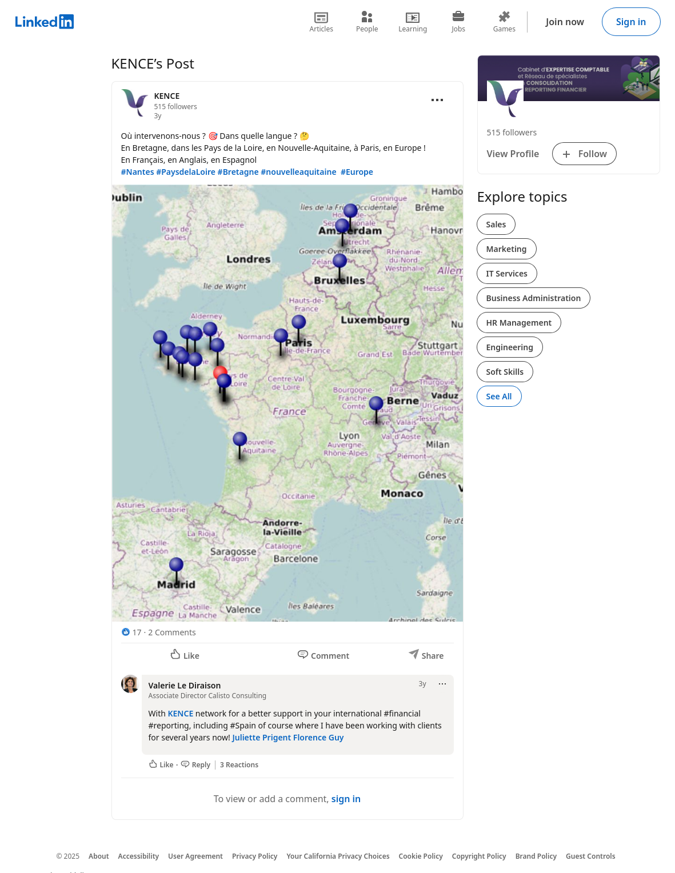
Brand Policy (536, 856)
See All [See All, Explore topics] (499, 396)
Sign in (631, 21)
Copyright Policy (479, 856)
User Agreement (195, 856)
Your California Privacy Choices (337, 856)
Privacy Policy (254, 856)
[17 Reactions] (131, 632)
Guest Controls (591, 856)
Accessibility (138, 856)
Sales (496, 224)
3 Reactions (239, 765)
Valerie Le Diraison (185, 685)
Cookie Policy (421, 856)
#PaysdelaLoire (185, 171)
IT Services (507, 273)
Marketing (506, 248)
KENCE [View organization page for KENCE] (167, 95)
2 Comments (171, 632)
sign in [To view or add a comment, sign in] (346, 798)
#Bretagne (238, 171)
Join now (565, 21)
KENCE (180, 713)
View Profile (513, 153)
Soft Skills (505, 371)
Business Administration (533, 298)
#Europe (357, 171)
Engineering (510, 347)
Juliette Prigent (261, 737)
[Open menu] (437, 100)
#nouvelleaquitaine (298, 171)
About (99, 856)
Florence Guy (318, 737)
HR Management (519, 322)
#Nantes (137, 171)
